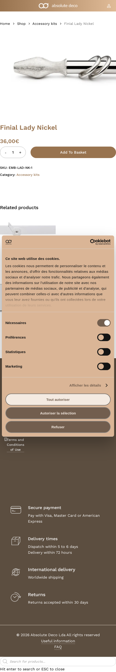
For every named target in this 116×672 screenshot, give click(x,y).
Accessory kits (44, 24)
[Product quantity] (12, 152)
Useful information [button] (58, 641)
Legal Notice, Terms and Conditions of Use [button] (15, 439)
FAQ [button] (58, 647)
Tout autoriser (58, 399)
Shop (21, 24)
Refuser (58, 427)
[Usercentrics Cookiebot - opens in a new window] (90, 242)
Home (5, 24)
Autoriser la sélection (58, 413)
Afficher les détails (85, 385)
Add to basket (73, 152)
